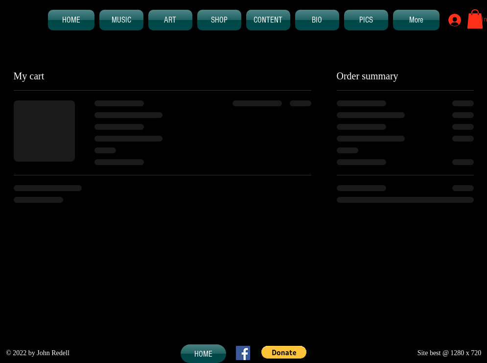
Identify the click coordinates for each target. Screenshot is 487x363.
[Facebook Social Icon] (243, 353)
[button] (475, 18)
